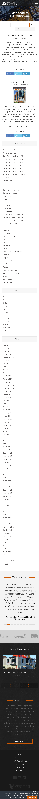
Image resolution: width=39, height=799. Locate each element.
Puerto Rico (6, 321)
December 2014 (8, 453)
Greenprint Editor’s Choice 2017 (13, 224)
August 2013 (7, 502)
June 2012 (6, 542)
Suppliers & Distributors (10, 270)
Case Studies (19, 758)
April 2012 (6, 549)
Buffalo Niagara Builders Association (14, 175)
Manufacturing (7, 239)
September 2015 (8, 428)
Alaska (5, 297)
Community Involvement (11, 190)
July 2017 (6, 364)
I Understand (32, 797)
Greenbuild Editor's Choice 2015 (13, 218)
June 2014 (6, 471)
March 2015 (7, 447)
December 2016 (8, 385)
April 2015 (6, 444)
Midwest (6, 309)
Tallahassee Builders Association (13, 273)
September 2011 (8, 561)
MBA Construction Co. (19, 82)
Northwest (6, 318)
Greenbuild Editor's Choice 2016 (13, 221)
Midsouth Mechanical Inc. (19, 35)
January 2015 (7, 450)
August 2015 (7, 431)
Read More (20, 69)
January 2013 (7, 524)
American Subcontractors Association (15, 150)
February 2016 (7, 413)
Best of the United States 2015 (13, 162)
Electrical (6, 202)
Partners (19, 764)
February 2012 (7, 555)
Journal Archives (19, 761)
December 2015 (8, 419)
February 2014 (7, 484)
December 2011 (8, 558)
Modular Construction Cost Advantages (19, 672)
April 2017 (6, 373)
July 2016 (6, 401)
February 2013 (7, 521)
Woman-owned (8, 282)
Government (7, 208)
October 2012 (7, 530)
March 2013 (7, 518)
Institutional (6, 233)
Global (5, 303)
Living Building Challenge (10, 236)
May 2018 (6, 345)
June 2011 (6, 564)
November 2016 (8, 388)
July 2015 (6, 434)
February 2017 (7, 379)
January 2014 (7, 487)
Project (5, 258)
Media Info (19, 770)
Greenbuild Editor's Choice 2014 (13, 215)
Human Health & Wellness (11, 227)
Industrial (6, 230)
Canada (5, 300)
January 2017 (7, 382)
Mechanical (6, 245)
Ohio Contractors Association (12, 252)
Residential (6, 264)
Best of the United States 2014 (13, 159)
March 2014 (7, 481)
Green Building (7, 211)
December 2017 (8, 348)
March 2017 (7, 376)
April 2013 (6, 515)
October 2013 (7, 496)
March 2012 (7, 552)
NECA (5, 248)
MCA (4, 242)
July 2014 (6, 468)
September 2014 (8, 462)
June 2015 (6, 438)
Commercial (7, 187)
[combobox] (6, 25)
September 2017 (8, 357)
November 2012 (8, 527)
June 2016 (6, 404)
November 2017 (8, 351)
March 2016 (7, 410)
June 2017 (6, 367)
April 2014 (6, 478)
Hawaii (5, 306)
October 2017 (7, 354)
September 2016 (8, 394)
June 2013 (6, 508)
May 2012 (6, 545)
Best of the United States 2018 (13, 171)
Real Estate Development (11, 261)
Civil (4, 184)
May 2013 (6, 512)
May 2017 (6, 370)
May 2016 (6, 407)
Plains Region (7, 255)
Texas (5, 276)
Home (19, 754)
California (6, 178)
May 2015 (6, 441)
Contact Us (19, 767)
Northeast (6, 315)
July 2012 (6, 539)
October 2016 (7, 391)
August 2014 (7, 465)
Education (6, 199)
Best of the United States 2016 (13, 165)
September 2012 (8, 533)
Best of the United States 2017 (13, 168)
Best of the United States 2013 (13, 156)
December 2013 (8, 490)
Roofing (5, 267)
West (4, 331)
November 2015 (8, 422)
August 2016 (7, 397)
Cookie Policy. (21, 797)
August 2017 (7, 360)
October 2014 (7, 459)
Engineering (6, 205)
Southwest (6, 328)
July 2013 (6, 505)
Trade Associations (9, 279)
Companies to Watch (10, 193)
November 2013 (8, 493)
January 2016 (7, 416)
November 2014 (8, 456)
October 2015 (7, 425)
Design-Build (7, 196)
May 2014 (6, 475)
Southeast (6, 325)
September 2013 (8, 499)
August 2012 (7, 536)
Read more (19, 741)
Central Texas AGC (9, 181)
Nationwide (6, 312)
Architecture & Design (10, 153)
